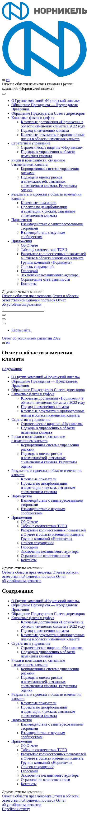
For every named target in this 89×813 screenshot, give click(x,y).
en (7, 80)
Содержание (12, 369)
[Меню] (4, 94)
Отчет (27, 296)
